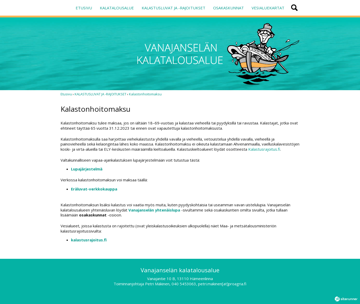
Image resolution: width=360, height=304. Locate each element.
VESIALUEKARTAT (268, 7)
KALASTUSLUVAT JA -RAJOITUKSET (173, 7)
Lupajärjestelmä (86, 168)
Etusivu (66, 94)
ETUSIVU (84, 7)
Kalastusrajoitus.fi (264, 149)
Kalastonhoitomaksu (145, 94)
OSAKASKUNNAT (228, 7)
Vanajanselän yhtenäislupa (154, 210)
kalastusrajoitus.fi (89, 239)
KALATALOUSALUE (117, 7)
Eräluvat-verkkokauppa (94, 188)
